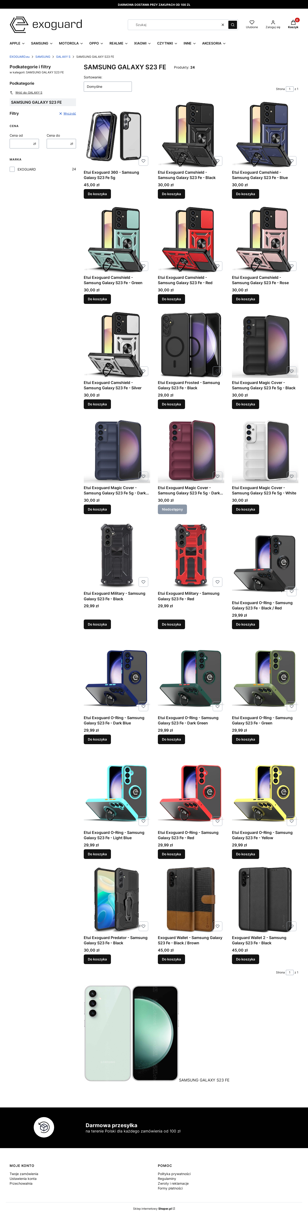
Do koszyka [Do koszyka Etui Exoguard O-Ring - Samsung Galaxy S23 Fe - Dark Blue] (97, 739)
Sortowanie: (93, 77)
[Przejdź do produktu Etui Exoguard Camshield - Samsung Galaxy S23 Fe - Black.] (191, 134)
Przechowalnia (21, 1183)
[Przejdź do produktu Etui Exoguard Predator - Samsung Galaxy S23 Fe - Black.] (117, 900)
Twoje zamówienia (24, 1174)
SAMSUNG (42, 56)
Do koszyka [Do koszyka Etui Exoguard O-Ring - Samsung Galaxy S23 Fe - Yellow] (245, 854)
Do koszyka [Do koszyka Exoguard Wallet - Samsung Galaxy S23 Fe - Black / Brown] (171, 959)
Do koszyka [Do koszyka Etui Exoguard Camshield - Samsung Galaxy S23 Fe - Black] (171, 194)
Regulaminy (167, 1179)
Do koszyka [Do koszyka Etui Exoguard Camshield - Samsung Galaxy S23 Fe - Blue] (245, 194)
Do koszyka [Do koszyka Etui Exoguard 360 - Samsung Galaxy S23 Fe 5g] (97, 194)
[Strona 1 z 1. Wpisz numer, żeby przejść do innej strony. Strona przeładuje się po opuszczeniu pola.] (290, 89)
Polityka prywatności (174, 1174)
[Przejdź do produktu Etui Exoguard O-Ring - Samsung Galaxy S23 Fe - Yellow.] (265, 790)
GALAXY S (63, 56)
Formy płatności (170, 1188)
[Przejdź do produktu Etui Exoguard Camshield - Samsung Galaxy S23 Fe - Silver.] (117, 345)
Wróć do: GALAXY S (26, 93)
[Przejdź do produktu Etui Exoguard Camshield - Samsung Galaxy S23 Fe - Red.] (191, 239)
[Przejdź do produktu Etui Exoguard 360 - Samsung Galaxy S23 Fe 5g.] (117, 134)
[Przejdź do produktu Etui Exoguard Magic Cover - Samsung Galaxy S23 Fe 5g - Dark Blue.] (117, 450)
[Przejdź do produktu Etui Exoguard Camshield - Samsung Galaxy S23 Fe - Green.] (117, 239)
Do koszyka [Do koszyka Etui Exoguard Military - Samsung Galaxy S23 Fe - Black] (97, 624)
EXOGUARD (27, 169)
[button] (232, 25)
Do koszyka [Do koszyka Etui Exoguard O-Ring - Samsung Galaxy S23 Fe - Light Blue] (97, 854)
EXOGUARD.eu (20, 56)
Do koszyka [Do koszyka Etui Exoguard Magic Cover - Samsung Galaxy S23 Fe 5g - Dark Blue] (97, 509)
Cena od (16, 135)
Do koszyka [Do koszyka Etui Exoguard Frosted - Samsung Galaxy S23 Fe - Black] (171, 404)
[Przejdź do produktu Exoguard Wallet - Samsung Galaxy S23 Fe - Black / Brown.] (191, 900)
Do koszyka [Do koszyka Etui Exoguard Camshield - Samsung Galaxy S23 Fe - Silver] (97, 404)
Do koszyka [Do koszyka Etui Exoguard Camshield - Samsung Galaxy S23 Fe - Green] (97, 299)
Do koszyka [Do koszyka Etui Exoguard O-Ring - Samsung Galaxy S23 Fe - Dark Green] (171, 739)
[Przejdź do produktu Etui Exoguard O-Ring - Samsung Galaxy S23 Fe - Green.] (265, 675)
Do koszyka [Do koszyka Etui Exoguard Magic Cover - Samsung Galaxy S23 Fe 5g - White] (245, 509)
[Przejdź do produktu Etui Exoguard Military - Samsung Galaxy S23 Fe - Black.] (117, 555)
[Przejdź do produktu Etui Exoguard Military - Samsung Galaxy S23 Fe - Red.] (191, 555)
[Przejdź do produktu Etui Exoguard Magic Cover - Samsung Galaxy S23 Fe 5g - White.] (265, 450)
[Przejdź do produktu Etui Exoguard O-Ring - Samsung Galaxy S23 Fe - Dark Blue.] (117, 675)
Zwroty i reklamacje (173, 1183)
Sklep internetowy (152, 1208)
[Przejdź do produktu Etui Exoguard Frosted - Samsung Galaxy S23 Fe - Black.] (191, 345)
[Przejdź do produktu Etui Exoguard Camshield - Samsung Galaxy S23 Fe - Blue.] (265, 134)
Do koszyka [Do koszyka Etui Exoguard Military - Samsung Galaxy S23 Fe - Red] (171, 624)
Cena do (53, 135)
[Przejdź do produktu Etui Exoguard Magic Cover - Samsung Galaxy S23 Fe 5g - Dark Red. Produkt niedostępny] (191, 450)
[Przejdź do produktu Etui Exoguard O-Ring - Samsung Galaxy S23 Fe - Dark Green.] (191, 675)
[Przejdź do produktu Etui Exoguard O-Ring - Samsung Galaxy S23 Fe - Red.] (191, 790)
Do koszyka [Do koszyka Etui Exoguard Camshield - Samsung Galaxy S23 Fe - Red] (171, 299)
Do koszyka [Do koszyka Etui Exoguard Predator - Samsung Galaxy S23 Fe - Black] (97, 959)
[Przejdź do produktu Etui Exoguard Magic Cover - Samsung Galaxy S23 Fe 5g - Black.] (265, 345)
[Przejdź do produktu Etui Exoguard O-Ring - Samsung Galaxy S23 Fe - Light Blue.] (117, 790)
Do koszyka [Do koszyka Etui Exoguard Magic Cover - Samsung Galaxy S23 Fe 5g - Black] (245, 404)
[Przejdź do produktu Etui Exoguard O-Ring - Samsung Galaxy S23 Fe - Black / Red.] (265, 560)
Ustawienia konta (23, 1179)
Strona (280, 89)
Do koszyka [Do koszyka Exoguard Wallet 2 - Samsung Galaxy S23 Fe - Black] (245, 959)
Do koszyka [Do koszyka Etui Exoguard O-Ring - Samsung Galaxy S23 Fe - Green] (245, 739)
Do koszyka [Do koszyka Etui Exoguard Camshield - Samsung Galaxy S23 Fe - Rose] (245, 299)
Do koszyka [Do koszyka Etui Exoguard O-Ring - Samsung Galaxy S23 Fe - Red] (171, 854)
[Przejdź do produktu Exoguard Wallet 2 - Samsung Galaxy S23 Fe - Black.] (265, 900)
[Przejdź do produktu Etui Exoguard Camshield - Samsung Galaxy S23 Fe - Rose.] (265, 239)
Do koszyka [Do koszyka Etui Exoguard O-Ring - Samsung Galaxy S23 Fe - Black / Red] (245, 624)
